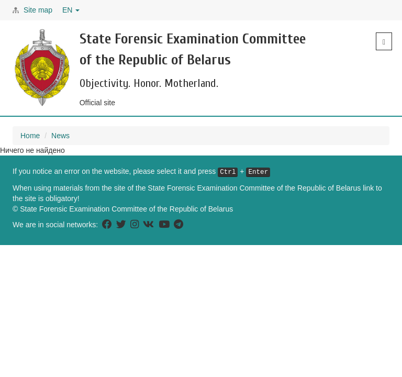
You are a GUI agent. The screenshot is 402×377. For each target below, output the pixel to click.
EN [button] (71, 10)
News (60, 135)
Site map (38, 10)
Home (30, 135)
